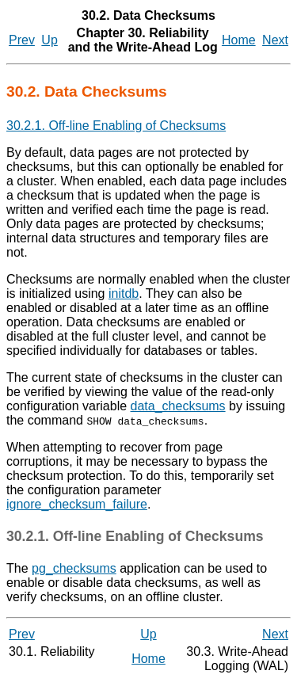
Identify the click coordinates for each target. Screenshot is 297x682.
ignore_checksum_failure (76, 504)
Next (275, 40)
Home (239, 40)
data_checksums (178, 406)
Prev (22, 40)
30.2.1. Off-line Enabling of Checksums (116, 125)
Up (49, 40)
